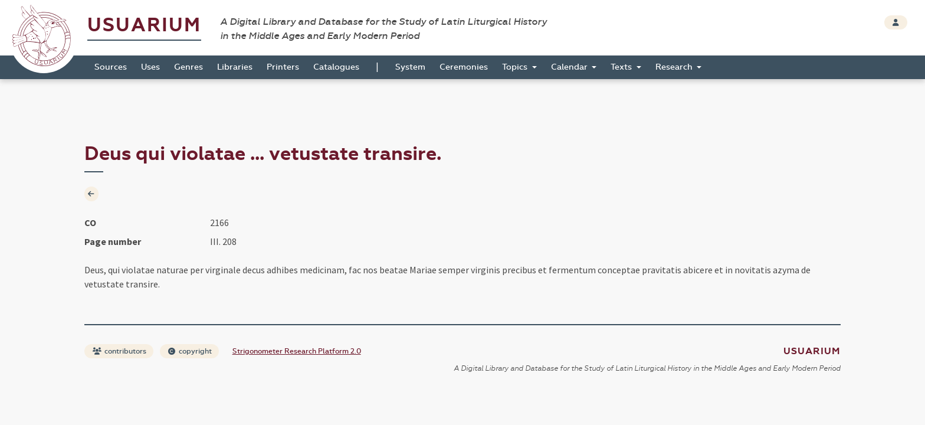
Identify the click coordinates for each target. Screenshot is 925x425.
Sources (110, 67)
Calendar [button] (570, 67)
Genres (188, 67)
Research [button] (675, 67)
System (410, 67)
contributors (119, 351)
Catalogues (336, 67)
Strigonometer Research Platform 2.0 (296, 351)
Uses (150, 67)
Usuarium (144, 25)
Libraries (234, 67)
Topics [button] (516, 67)
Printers (283, 67)
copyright (190, 351)
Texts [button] (622, 67)
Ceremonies (463, 67)
